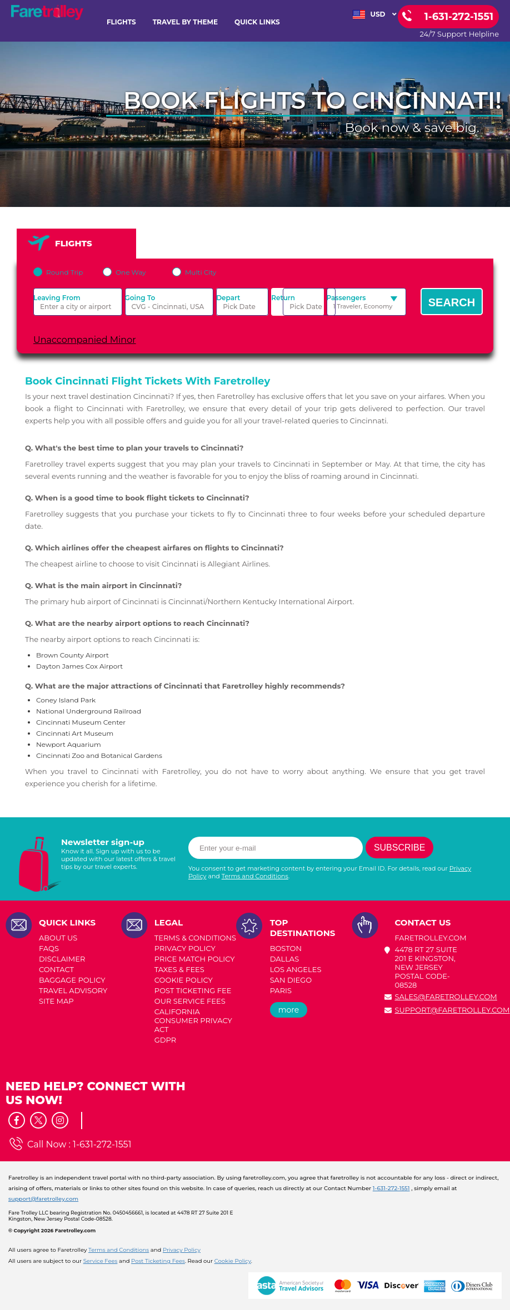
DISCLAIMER (62, 958)
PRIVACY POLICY (185, 948)
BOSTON (286, 948)
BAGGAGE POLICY (72, 979)
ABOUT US (58, 937)
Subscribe (399, 847)
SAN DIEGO (291, 979)
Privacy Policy (182, 1249)
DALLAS (284, 958)
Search (451, 302)
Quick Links (257, 22)
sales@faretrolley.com (445, 996)
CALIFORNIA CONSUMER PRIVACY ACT (193, 1020)
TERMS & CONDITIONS (195, 937)
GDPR (165, 1039)
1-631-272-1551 (102, 1144)
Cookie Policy (232, 1261)
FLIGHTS (121, 22)
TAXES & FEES (179, 969)
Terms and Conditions (255, 876)
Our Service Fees (190, 1001)
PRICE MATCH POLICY (194, 958)
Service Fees (100, 1261)
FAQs (49, 948)
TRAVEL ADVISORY (73, 990)
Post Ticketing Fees (158, 1261)
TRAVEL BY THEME (185, 22)
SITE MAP (56, 1001)
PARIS (281, 990)
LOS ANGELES (296, 969)
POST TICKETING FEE (193, 990)
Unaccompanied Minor (84, 340)
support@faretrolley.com (451, 1009)
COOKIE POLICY (183, 979)
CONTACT (56, 969)
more (288, 1010)
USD (375, 14)
